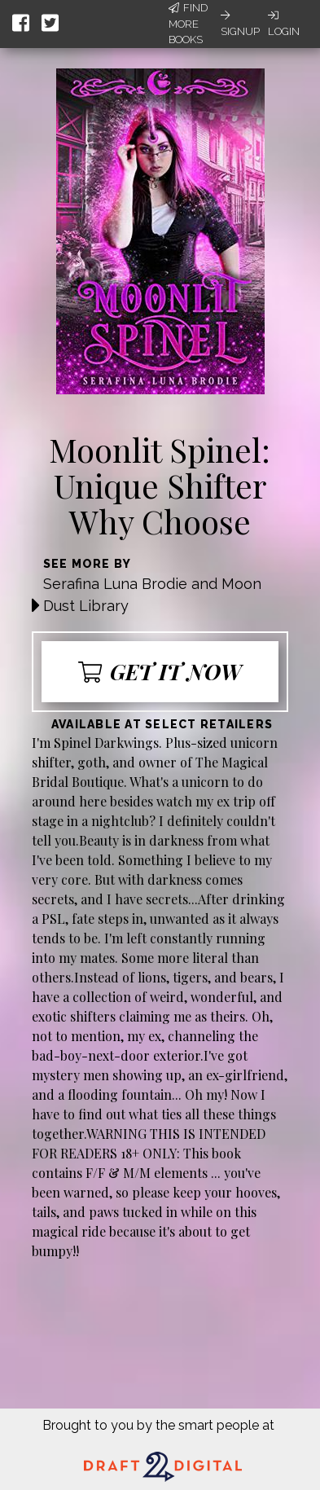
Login (284, 23)
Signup (240, 23)
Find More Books (188, 24)
